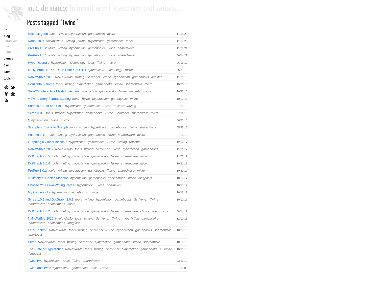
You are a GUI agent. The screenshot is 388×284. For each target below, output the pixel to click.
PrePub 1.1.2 (37, 48)
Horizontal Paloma (41, 84)
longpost (74, 223)
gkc (6, 65)
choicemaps (116, 178)
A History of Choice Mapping (48, 178)
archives (11, 41)
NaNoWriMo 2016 (40, 218)
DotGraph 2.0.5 (39, 156)
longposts (145, 178)
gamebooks (96, 34)
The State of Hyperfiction (45, 249)
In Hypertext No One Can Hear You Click (57, 70)
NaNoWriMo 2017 (40, 149)
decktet (156, 77)
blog (7, 36)
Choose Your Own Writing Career (51, 185)
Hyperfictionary (38, 62)
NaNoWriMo (54, 41)
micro (111, 34)
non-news (114, 185)
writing (70, 41)
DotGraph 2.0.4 (39, 163)
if (160, 249)
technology (77, 62)
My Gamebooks (39, 192)
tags (8, 52)
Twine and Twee (39, 268)
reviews (119, 106)
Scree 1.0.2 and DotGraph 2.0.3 (50, 199)
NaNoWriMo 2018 (40, 77)
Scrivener (93, 77)
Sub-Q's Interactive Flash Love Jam (53, 91)
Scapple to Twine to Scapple (48, 127)
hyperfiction (77, 34)
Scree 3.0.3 (36, 113)
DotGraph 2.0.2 (39, 211)
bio (6, 29)
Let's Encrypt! (37, 230)
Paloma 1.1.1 (37, 135)
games (8, 58)
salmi (7, 72)
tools (52, 34)
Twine (63, 34)
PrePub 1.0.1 (37, 170)
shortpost (35, 234)
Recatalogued (38, 34)
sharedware (126, 48)
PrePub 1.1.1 (37, 55)
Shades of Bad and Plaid (45, 106)
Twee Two (35, 261)
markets (134, 91)
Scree (32, 242)
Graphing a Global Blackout (47, 142)
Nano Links (36, 41)
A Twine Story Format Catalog (49, 99)
